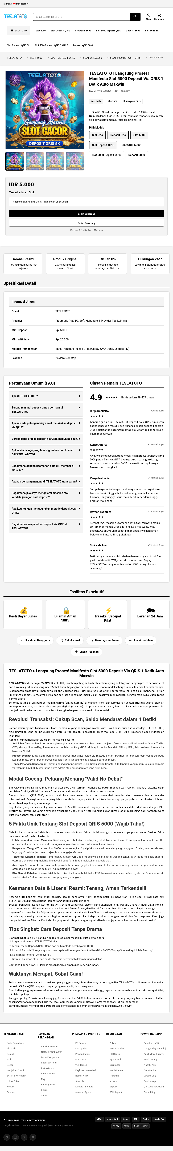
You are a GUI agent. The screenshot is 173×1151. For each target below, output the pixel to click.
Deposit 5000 (133, 30)
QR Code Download (154, 1088)
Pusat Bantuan (48, 1075)
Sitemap (11, 1094)
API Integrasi (116, 1094)
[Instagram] (15, 1139)
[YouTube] (33, 1139)
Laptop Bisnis (81, 1050)
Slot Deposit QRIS (60, 30)
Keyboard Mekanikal (85, 1072)
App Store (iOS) (151, 1045)
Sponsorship (116, 1061)
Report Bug (149, 1094)
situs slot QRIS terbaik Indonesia (77, 789)
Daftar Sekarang (87, 223)
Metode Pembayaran (51, 1054)
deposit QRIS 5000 (31, 797)
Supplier (114, 1088)
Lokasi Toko (13, 1083)
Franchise (114, 1078)
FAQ (43, 1081)
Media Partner (116, 1072)
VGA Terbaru (81, 1067)
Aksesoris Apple (83, 1094)
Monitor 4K (80, 1061)
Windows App (151, 1061)
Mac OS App (150, 1067)
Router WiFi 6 (81, 1078)
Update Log (150, 1078)
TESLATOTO (14, 57)
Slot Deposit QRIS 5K (18, 45)
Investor (114, 1083)
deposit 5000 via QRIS (21, 988)
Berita (10, 1067)
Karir (9, 1061)
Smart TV (79, 1083)
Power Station (82, 1056)
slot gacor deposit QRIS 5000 (58, 809)
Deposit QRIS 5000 (83, 45)
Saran (44, 1097)
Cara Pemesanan (49, 1048)
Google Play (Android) (155, 1050)
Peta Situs (68, 1127)
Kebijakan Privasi (15, 1072)
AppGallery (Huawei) (154, 1056)
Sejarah (11, 1056)
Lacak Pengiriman (50, 1059)
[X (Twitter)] (24, 1139)
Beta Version (150, 1072)
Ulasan (44, 1092)
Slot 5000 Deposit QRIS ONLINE (51, 45)
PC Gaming (80, 1045)
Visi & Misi (11, 1050)
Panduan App (150, 1083)
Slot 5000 (41, 30)
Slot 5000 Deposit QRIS (108, 30)
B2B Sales (115, 1056)
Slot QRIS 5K (151, 30)
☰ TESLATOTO (19, 30)
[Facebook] (6, 1139)
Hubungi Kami (48, 1086)
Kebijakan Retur (49, 1065)
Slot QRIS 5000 (83, 30)
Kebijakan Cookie (52, 1127)
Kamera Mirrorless (84, 1088)
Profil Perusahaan (15, 1045)
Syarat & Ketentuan (16, 1078)
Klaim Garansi (48, 1070)
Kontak (10, 1088)
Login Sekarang (86, 213)
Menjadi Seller (117, 1050)
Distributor (115, 1067)
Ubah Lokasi (62, 201)
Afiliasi (113, 1045)
